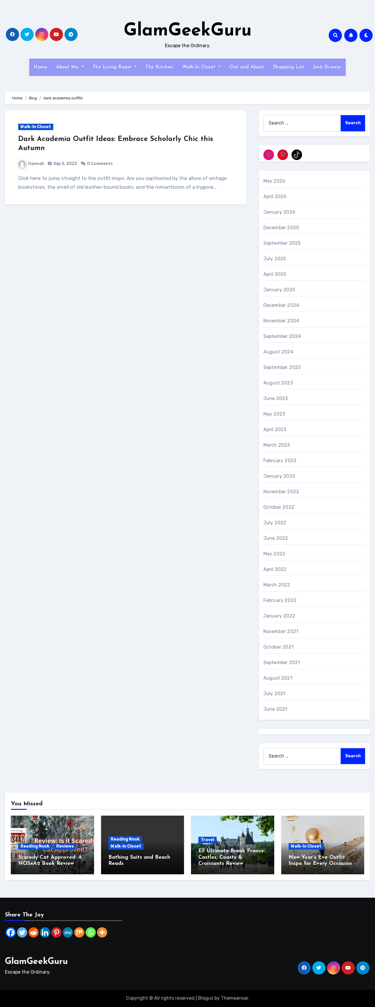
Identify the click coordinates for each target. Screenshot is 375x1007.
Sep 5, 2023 (64, 163)
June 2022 (275, 538)
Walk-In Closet (201, 67)
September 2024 (282, 336)
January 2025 (279, 289)
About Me (70, 67)
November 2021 (281, 631)
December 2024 (281, 305)
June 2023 (275, 398)
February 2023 (279, 460)
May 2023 (274, 414)
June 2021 (275, 709)
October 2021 (278, 647)
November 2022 (281, 491)
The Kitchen (159, 67)
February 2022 (280, 600)
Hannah (31, 163)
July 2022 (275, 522)
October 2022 (278, 507)
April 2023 (275, 429)
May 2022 (274, 554)
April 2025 (275, 274)
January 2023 (279, 476)
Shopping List (288, 67)
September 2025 (282, 243)
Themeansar (234, 998)
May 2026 (274, 181)
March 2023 (276, 445)
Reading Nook (35, 846)
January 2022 (279, 616)
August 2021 (277, 678)
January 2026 (279, 212)
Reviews (65, 846)
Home (40, 67)
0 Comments (100, 163)
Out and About (246, 67)
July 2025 (274, 258)
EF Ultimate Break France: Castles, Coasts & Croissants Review (231, 857)
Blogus (205, 998)
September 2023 (282, 367)
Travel (207, 839)
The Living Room (115, 67)
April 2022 (275, 569)
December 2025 (281, 227)
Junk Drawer (327, 67)
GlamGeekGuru (188, 31)
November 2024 (281, 321)
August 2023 (278, 383)
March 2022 (276, 585)
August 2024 (278, 352)
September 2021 (281, 662)
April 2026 (275, 196)
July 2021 (274, 693)
